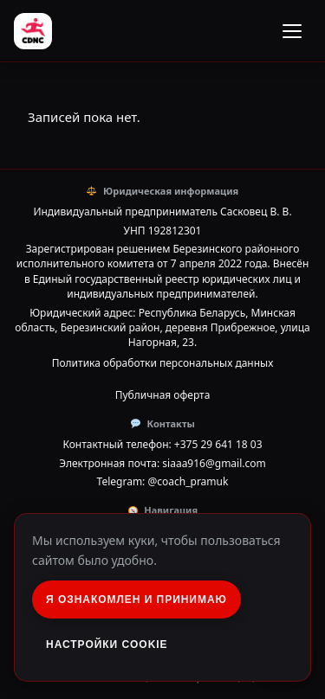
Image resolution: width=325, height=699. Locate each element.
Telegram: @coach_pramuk (163, 481)
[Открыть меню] (292, 31)
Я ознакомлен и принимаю (136, 599)
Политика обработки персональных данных (163, 363)
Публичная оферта (163, 395)
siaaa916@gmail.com (213, 463)
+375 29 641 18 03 (218, 444)
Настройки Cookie (107, 644)
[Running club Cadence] (33, 31)
